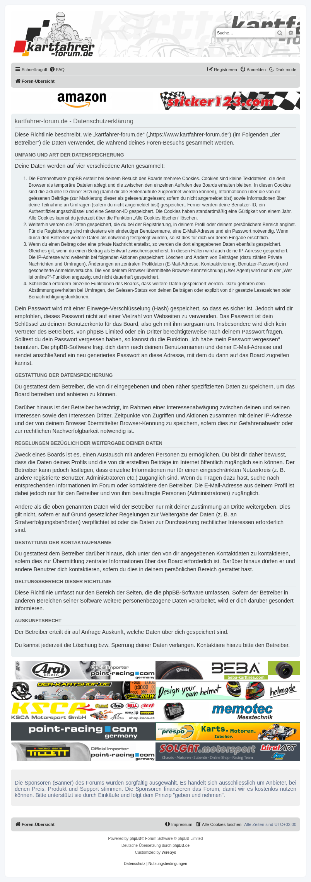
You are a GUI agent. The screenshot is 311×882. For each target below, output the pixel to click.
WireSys (169, 852)
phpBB (135, 838)
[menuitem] (57, 69)
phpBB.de (181, 845)
